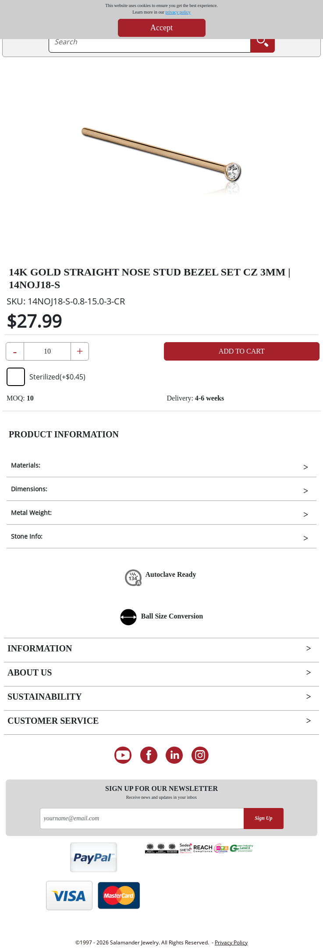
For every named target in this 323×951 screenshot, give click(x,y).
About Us (29, 672)
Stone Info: (27, 536)
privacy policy (177, 12)
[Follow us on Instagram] (200, 755)
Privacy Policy (231, 942)
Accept (161, 27)
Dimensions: (29, 489)
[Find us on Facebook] (149, 755)
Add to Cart (242, 351)
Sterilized (46, 377)
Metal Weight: (31, 512)
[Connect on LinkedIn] (175, 755)
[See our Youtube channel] (123, 755)
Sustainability (44, 696)
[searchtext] (150, 42)
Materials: (25, 465)
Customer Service (53, 721)
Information (39, 648)
